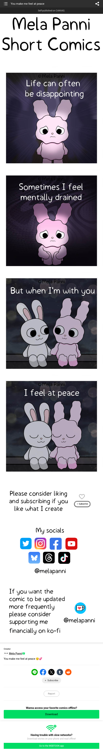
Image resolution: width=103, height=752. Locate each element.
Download (51, 714)
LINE (34, 672)
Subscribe (52, 680)
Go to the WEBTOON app (51, 746)
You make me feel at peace (27, 3)
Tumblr (60, 672)
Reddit (68, 672)
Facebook (43, 672)
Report (51, 693)
